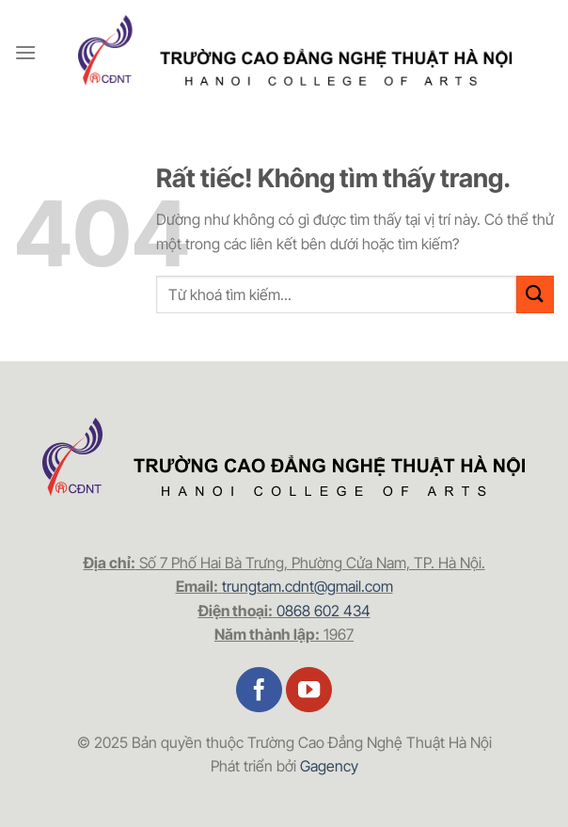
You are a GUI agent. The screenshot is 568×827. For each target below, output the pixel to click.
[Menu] (25, 52)
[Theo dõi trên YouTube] (309, 690)
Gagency (329, 765)
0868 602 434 (323, 610)
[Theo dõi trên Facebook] (259, 690)
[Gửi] (535, 294)
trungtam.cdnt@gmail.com (307, 586)
